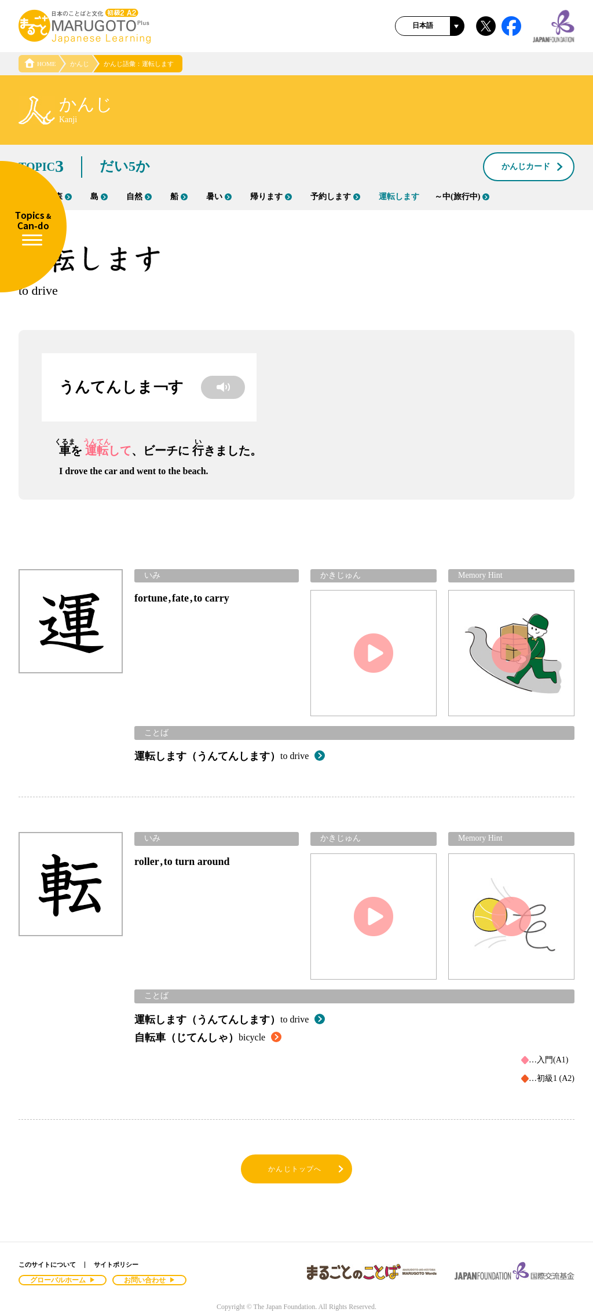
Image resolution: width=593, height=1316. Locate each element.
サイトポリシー (116, 1264)
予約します (335, 196)
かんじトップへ (306, 1169)
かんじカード (533, 167)
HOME (40, 63)
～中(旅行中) (461, 196)
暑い (219, 196)
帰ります (271, 196)
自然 (139, 196)
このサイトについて (47, 1264)
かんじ (79, 63)
